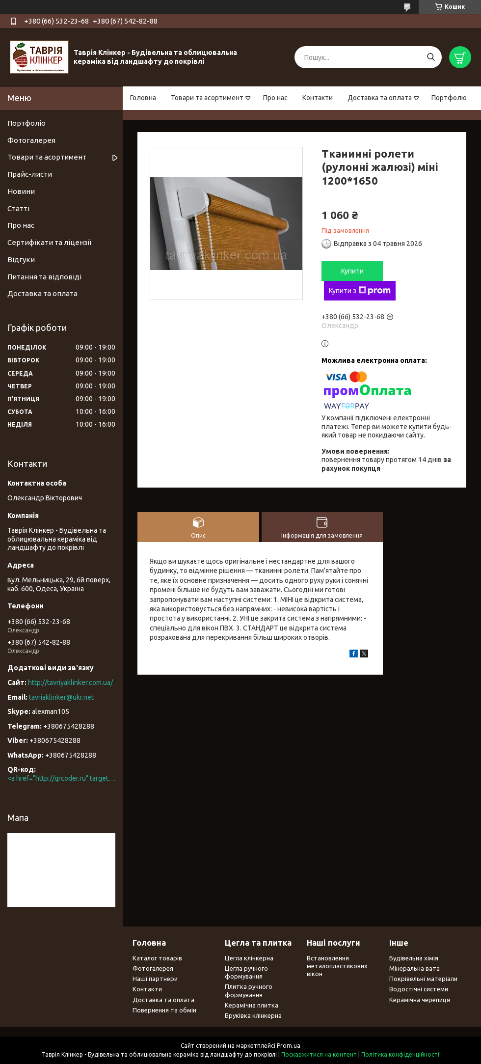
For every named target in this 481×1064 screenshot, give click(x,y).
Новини (21, 191)
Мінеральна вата (414, 968)
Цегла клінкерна (249, 958)
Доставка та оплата (379, 98)
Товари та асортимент (207, 98)
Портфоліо (449, 98)
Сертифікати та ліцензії (49, 242)
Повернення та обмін (164, 1010)
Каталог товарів (157, 958)
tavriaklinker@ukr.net (61, 697)
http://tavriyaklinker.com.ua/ (70, 682)
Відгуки (21, 259)
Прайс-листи (29, 174)
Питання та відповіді (44, 277)
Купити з (360, 290)
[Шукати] (431, 57)
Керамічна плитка (251, 1005)
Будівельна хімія (413, 958)
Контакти (317, 98)
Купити (352, 271)
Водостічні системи (418, 988)
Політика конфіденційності (400, 1054)
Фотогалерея (31, 140)
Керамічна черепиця (419, 999)
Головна (143, 98)
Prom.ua (288, 1045)
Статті (18, 208)
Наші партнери (155, 978)
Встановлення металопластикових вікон (337, 966)
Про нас (275, 98)
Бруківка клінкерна (253, 1015)
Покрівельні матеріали (423, 978)
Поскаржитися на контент (319, 1054)
